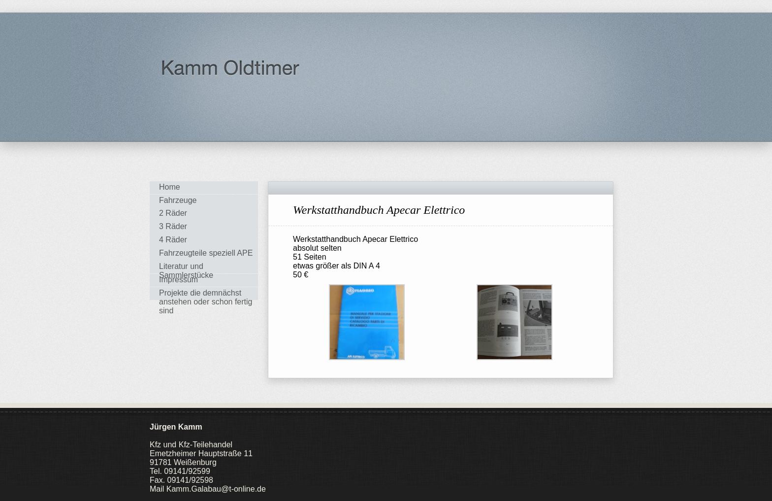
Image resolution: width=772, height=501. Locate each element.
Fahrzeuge (178, 200)
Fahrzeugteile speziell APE (206, 253)
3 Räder (173, 226)
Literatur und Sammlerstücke (186, 267)
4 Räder (173, 239)
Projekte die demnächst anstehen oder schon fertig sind (205, 294)
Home (169, 187)
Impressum (178, 279)
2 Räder (173, 213)
